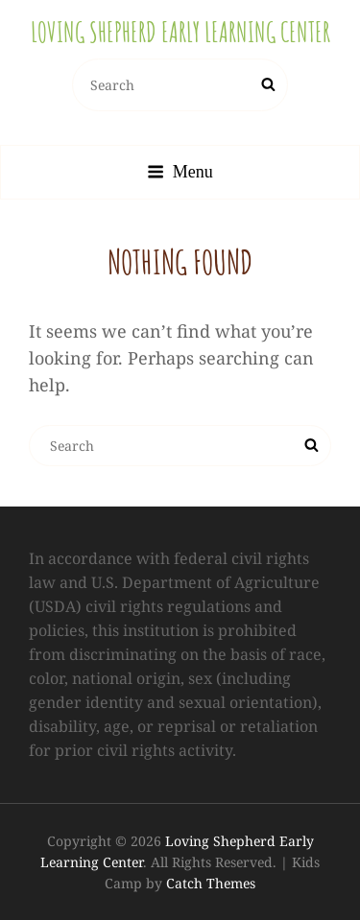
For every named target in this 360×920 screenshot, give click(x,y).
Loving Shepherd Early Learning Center (180, 32)
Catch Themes (210, 883)
